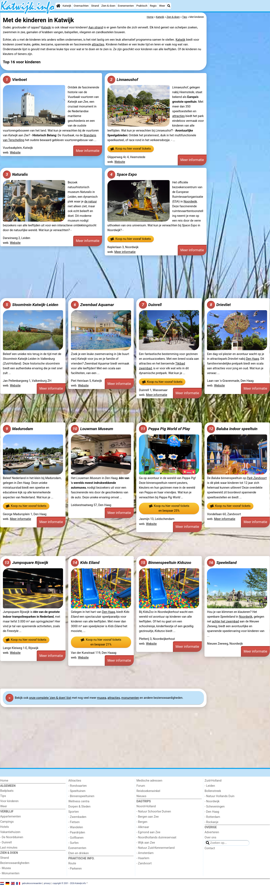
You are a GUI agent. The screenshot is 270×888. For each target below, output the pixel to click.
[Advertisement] (239, 108)
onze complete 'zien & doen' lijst (50, 698)
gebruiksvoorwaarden (32, 883)
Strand (95, 5)
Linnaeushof (122, 80)
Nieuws (141, 796)
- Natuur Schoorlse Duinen (153, 811)
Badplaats (6, 791)
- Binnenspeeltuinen (81, 796)
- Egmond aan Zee (148, 832)
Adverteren (212, 832)
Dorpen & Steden (79, 806)
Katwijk (67, 5)
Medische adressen (149, 780)
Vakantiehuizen (10, 832)
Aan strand (95, 27)
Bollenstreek (213, 791)
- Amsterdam (145, 853)
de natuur (90, 201)
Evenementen (126, 5)
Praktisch (141, 5)
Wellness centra (78, 801)
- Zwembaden (77, 817)
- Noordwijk (212, 801)
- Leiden (210, 786)
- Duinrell (6, 842)
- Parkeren (75, 868)
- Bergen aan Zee (147, 816)
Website (15, 152)
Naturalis (15, 174)
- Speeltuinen (77, 791)
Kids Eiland (85, 563)
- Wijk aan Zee (145, 842)
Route (72, 863)
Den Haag (252, 359)
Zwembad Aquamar (92, 305)
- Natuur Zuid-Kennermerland (155, 848)
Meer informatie (88, 151)
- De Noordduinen (11, 837)
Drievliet (219, 305)
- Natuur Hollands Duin (220, 796)
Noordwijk (190, 201)
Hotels (4, 827)
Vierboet (15, 80)
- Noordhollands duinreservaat (156, 837)
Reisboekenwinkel (148, 791)
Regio (153, 5)
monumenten (130, 698)
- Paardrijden (76, 832)
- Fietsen (74, 822)
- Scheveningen (215, 806)
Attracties (74, 780)
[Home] (58, 6)
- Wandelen (75, 827)
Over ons (210, 837)
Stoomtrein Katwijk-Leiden (30, 305)
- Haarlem (142, 858)
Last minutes (8, 847)
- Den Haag (212, 812)
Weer (162, 5)
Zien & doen (108, 5)
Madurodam (18, 429)
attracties (98, 44)
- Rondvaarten (77, 786)
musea (101, 698)
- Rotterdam (212, 817)
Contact (210, 848)
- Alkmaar (142, 827)
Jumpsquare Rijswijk (25, 563)
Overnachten (81, 5)
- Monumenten (9, 873)
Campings (7, 821)
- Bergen (141, 822)
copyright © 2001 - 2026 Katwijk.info (69, 883)
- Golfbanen (76, 837)
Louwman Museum (92, 429)
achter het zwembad (225, 621)
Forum (140, 786)
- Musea (5, 868)
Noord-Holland (146, 806)
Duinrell (150, 305)
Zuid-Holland (213, 780)
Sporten (73, 812)
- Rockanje (211, 822)
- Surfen (73, 843)
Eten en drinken (78, 853)
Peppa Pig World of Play (164, 429)
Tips (3, 796)
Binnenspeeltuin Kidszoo (165, 563)
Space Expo (122, 174)
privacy (47, 883)
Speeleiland (222, 563)
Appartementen (10, 816)
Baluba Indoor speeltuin (232, 429)
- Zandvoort (144, 863)
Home (4, 780)
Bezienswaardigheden (14, 863)
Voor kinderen (9, 801)
